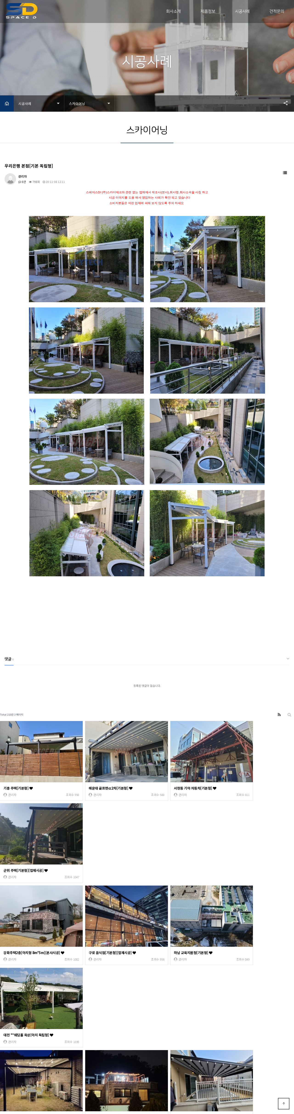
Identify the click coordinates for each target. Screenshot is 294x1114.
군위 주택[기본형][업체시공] (248, 780)
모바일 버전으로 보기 (57, 1095)
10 (79, 1019)
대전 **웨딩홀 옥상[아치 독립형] (250, 853)
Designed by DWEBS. (54, 1087)
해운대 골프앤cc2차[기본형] (99, 780)
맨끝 (94, 1019)
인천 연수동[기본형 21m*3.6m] (250, 1001)
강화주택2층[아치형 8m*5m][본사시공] (34, 853)
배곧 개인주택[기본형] (21, 1001)
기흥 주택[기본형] (18, 780)
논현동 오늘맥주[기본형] (97, 1001)
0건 (22, 182)
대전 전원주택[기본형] (169, 1001)
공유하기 (283, 103)
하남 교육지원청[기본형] (171, 853)
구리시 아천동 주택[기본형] (99, 927)
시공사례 (242, 11)
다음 (86, 1019)
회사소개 (173, 11)
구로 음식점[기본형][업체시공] (101, 853)
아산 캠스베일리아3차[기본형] (175, 927)
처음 (3, 1019)
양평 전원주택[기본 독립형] (25, 927)
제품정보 (208, 11)
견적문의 (276, 11)
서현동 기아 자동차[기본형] (173, 780)
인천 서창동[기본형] (242, 927)
